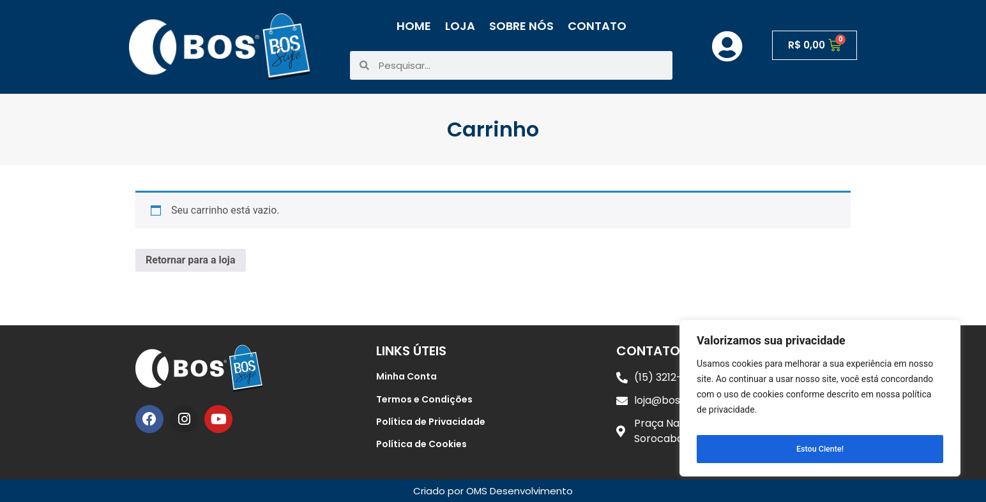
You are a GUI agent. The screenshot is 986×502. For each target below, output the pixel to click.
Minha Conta (406, 376)
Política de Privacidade (430, 421)
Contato (597, 26)
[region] (819, 401)
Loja (460, 26)
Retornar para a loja (191, 260)
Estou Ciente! (820, 449)
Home (414, 26)
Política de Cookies (421, 444)
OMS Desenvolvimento (519, 491)
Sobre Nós (521, 26)
